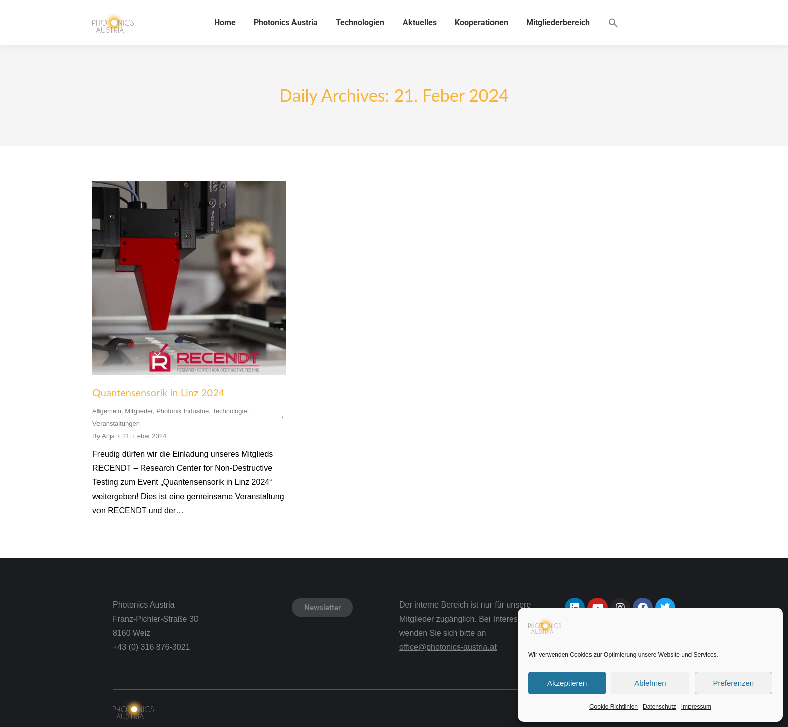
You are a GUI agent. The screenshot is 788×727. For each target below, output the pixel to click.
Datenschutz (659, 706)
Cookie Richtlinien (613, 706)
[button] (613, 22)
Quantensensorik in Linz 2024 (158, 392)
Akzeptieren (567, 683)
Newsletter (322, 607)
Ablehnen (650, 683)
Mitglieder (139, 411)
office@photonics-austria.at (448, 647)
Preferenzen (733, 683)
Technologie (229, 411)
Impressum (696, 706)
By (103, 436)
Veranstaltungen (116, 423)
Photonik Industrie (182, 411)
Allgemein (106, 411)
